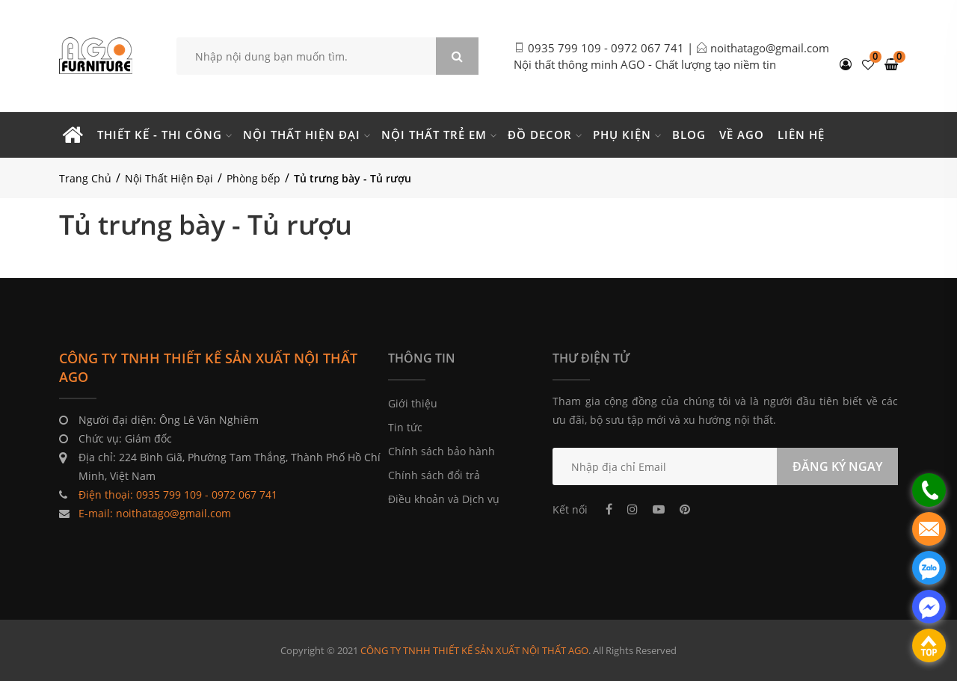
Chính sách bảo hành (441, 451)
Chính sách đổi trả (434, 475)
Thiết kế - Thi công (159, 134)
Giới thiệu (412, 403)
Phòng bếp (253, 178)
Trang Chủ (85, 178)
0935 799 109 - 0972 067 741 (606, 47)
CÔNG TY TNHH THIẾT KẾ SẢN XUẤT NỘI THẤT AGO (474, 650)
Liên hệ (801, 134)
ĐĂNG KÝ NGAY (837, 466)
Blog (689, 134)
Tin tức (405, 427)
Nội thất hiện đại (301, 134)
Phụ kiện (622, 134)
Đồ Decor (540, 134)
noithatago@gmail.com (769, 47)
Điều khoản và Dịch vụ (443, 499)
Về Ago (741, 134)
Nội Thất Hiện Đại (169, 178)
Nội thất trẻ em (434, 134)
